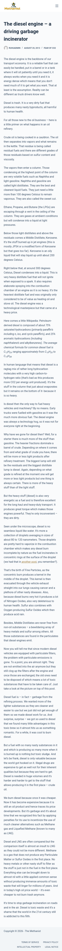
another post (29, 561)
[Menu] (56, 5)
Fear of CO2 (50, 48)
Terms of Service (30, 942)
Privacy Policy (50, 942)
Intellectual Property (29, 947)
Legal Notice (51, 947)
